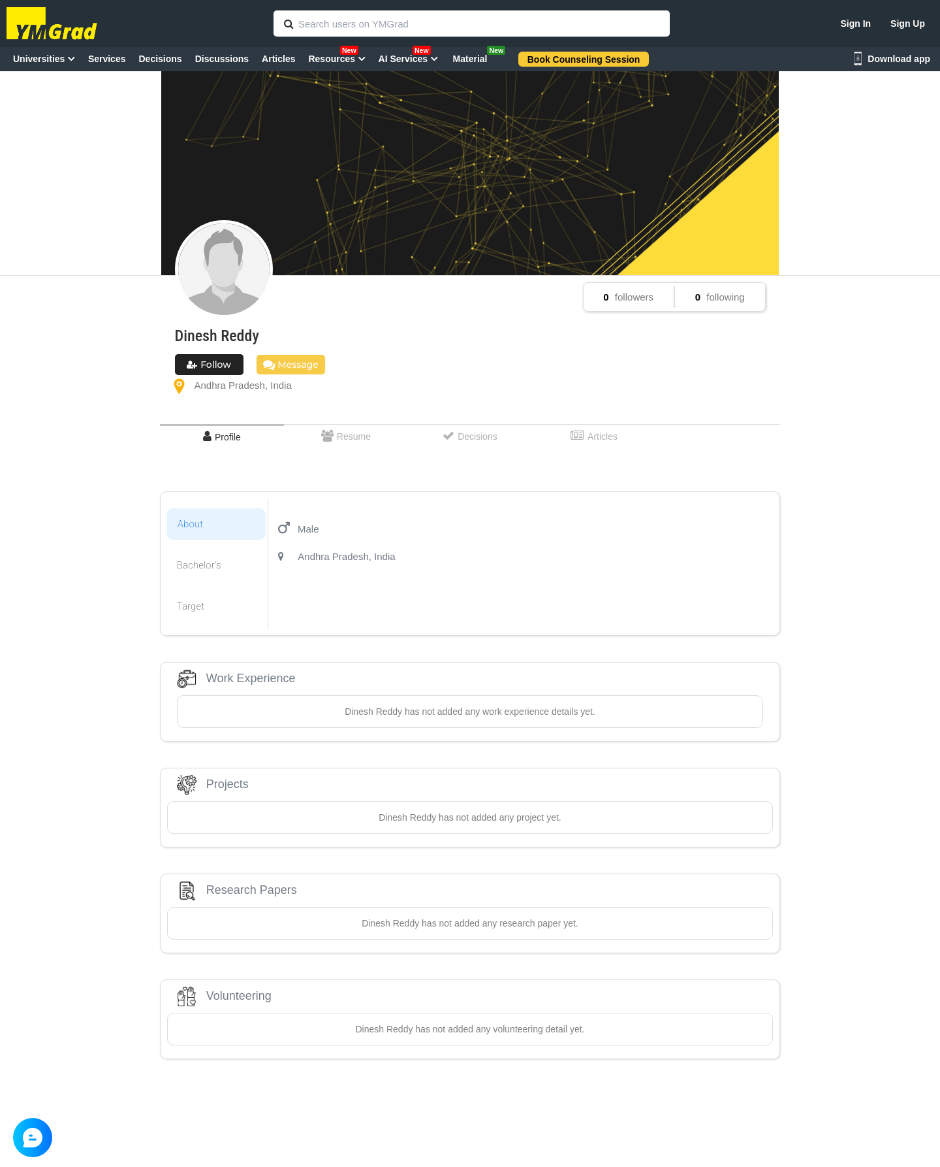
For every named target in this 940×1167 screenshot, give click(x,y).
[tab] (222, 437)
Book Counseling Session (583, 59)
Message (291, 364)
